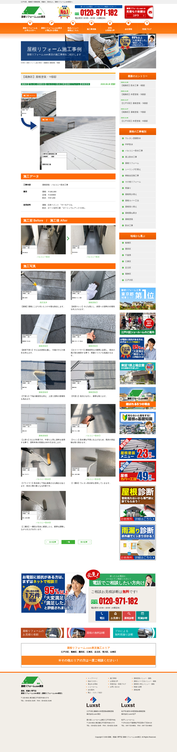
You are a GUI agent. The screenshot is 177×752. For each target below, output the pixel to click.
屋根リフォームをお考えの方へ (30, 29)
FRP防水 (129, 144)
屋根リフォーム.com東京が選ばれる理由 (51, 29)
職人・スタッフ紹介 (95, 693)
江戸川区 (129, 280)
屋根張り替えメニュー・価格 (144, 684)
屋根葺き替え (131, 194)
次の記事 (52, 542)
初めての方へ (92, 681)
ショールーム (92, 687)
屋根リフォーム (73, 84)
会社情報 (128, 29)
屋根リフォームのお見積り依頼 (33, 633)
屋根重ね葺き (131, 213)
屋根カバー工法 (132, 200)
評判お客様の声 (110, 29)
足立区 (128, 268)
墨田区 (128, 249)
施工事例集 (91, 29)
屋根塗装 (85, 84)
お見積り (115, 618)
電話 (102, 618)
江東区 (128, 261)
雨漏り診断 (138, 687)
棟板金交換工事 (132, 175)
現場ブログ (146, 29)
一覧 (68, 542)
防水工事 (129, 225)
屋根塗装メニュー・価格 (142, 678)
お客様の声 (114, 681)
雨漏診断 (143, 618)
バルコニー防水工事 (55, 84)
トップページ (92, 678)
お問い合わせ (115, 687)
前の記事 (84, 542)
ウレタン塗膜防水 (37, 84)
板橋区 (128, 243)
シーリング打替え (133, 169)
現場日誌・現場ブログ (118, 684)
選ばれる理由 (92, 684)
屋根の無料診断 (96, 632)
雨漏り (128, 188)
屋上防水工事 (131, 157)
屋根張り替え (131, 207)
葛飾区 (24, 84)
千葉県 (128, 255)
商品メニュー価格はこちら (73, 29)
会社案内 (91, 690)
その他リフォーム (133, 182)
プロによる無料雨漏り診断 (124, 633)
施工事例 (113, 678)
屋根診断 (129, 618)
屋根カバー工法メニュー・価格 (145, 681)
